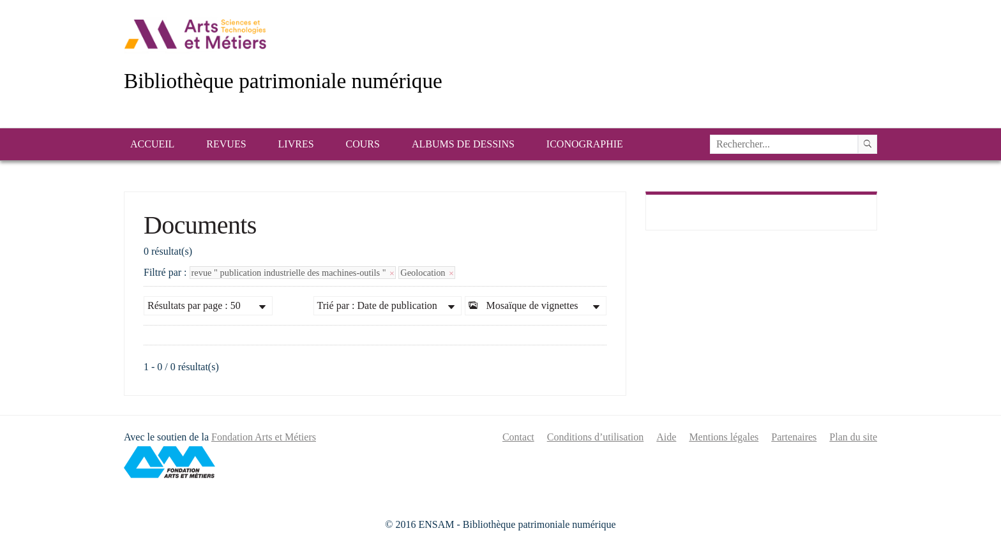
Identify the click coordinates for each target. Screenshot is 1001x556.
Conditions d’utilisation (595, 437)
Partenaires (794, 437)
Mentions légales (723, 437)
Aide (666, 437)
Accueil (152, 144)
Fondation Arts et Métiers (263, 437)
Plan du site (853, 437)
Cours (363, 144)
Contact (518, 437)
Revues (226, 144)
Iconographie (584, 144)
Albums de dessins (463, 144)
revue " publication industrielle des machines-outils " (293, 272)
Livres (296, 144)
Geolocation (426, 272)
